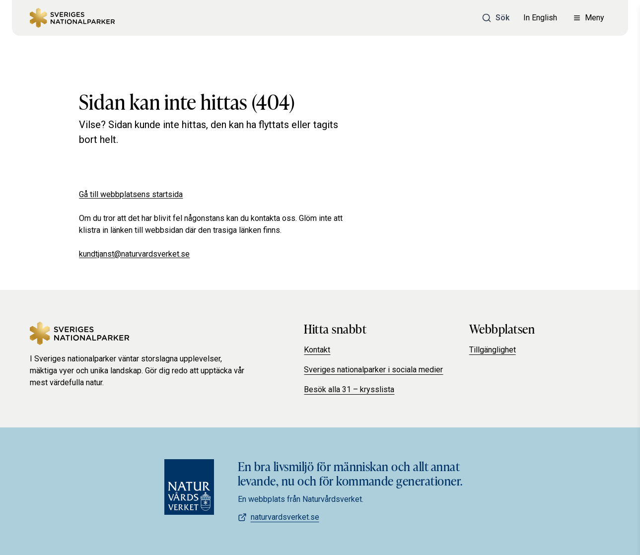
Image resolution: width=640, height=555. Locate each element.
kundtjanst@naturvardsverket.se (134, 254)
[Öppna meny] (588, 18)
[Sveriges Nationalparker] (72, 18)
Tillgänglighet (492, 349)
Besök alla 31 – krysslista (349, 389)
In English (540, 17)
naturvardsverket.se (278, 517)
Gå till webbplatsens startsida (131, 194)
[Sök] (495, 18)
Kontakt (317, 349)
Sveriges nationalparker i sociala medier (373, 369)
